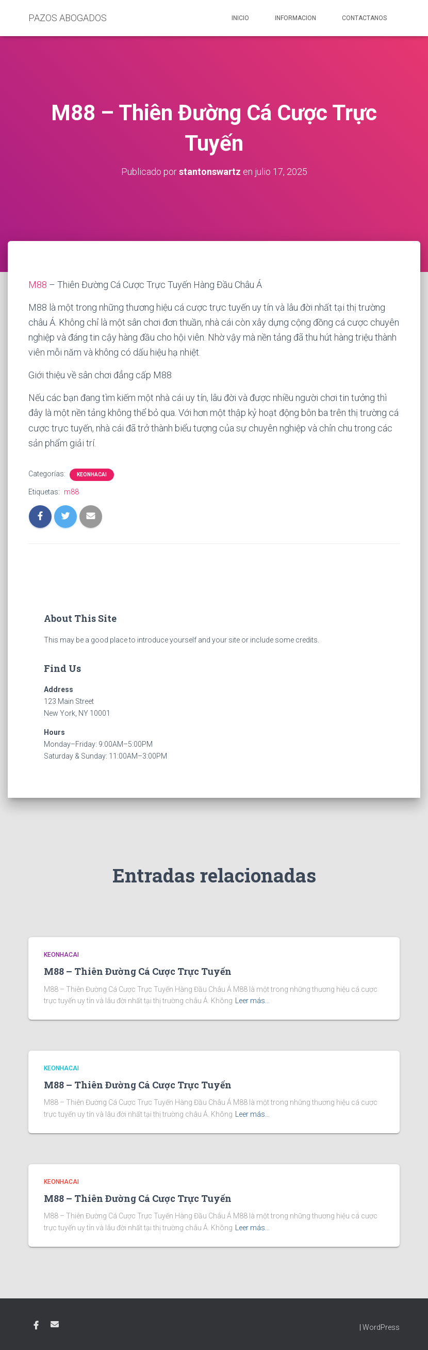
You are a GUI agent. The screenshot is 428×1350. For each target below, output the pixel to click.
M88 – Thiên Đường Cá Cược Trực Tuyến (138, 971)
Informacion (295, 18)
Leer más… (252, 1001)
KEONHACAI (92, 474)
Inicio (240, 18)
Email (54, 1324)
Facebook (36, 1326)
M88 (37, 284)
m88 (71, 492)
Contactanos (364, 18)
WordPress (381, 1327)
